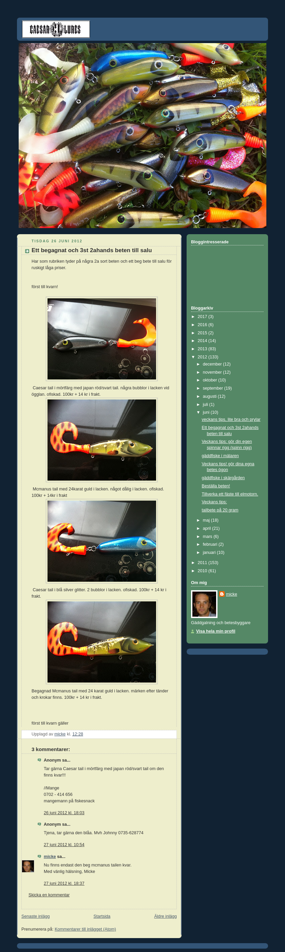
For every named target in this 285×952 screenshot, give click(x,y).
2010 (203, 570)
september (213, 388)
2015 (203, 333)
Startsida (102, 916)
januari (210, 552)
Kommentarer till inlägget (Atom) (85, 929)
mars (208, 536)
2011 (203, 562)
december (213, 364)
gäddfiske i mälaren (220, 455)
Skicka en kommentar (49, 895)
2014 (203, 340)
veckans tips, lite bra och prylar (231, 419)
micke (50, 856)
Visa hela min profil (215, 631)
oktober (210, 380)
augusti (210, 396)
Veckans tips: (214, 502)
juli (206, 404)
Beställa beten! (216, 486)
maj (207, 520)
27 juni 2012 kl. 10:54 (64, 844)
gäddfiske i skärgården (223, 477)
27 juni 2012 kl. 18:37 (64, 883)
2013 (203, 349)
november (213, 372)
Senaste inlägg (35, 916)
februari (210, 544)
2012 (203, 357)
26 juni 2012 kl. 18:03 (64, 812)
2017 (203, 316)
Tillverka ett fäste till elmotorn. (230, 494)
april (207, 528)
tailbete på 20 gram (220, 510)
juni (207, 412)
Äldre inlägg (165, 916)
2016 (203, 324)
